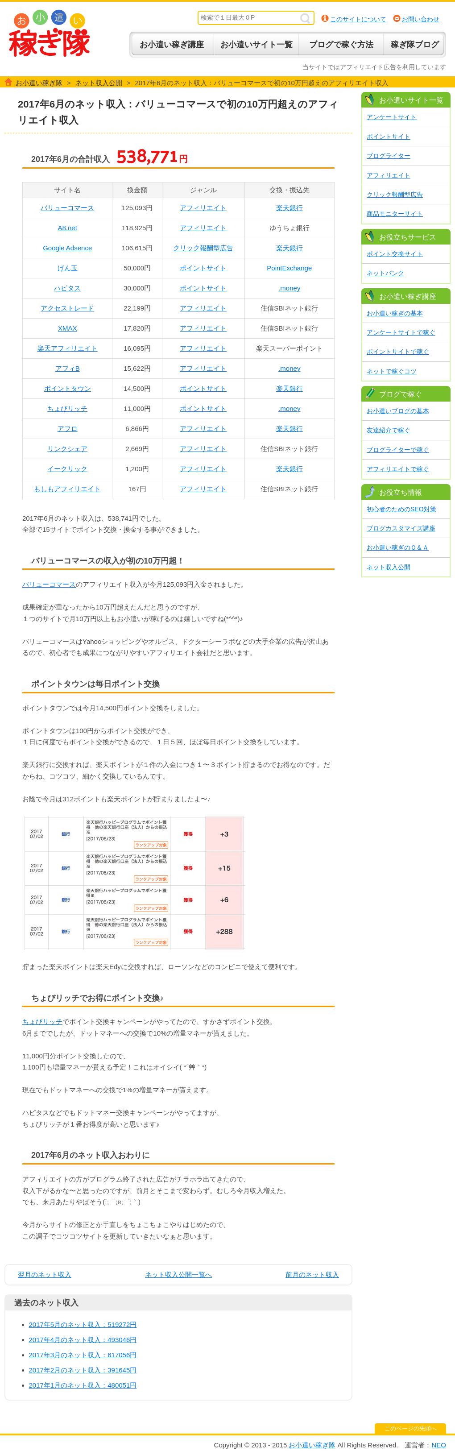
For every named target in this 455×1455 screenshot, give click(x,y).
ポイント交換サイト (395, 253)
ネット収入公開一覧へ (178, 1274)
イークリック (67, 469)
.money (289, 288)
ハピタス (67, 288)
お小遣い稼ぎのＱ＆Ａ (398, 547)
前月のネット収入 (312, 1274)
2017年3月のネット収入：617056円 (83, 1355)
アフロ (68, 428)
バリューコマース (67, 207)
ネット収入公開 (388, 567)
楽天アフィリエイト (67, 348)
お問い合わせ (420, 19)
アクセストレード (67, 308)
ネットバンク (385, 273)
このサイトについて (358, 19)
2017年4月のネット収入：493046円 (83, 1339)
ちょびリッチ (67, 408)
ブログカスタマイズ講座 (401, 528)
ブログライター (388, 155)
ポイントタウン (67, 388)
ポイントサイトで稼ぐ (398, 351)
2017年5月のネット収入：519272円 (83, 1324)
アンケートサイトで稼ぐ (401, 332)
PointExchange (289, 268)
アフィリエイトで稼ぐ (398, 469)
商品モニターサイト (395, 213)
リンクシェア (67, 448)
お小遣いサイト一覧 (256, 44)
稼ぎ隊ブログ (415, 44)
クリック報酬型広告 (203, 248)
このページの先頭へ (411, 1428)
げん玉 (68, 268)
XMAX (67, 328)
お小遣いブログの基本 (398, 411)
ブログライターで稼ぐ (398, 449)
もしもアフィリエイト (67, 489)
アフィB (67, 368)
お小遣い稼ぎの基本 (395, 313)
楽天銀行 (289, 207)
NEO (438, 1445)
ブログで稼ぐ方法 (341, 44)
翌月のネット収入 (44, 1274)
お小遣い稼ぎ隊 (49, 33)
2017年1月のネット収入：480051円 (83, 1385)
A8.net (67, 228)
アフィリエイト (203, 207)
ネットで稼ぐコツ (392, 371)
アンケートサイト (392, 116)
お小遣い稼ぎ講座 (172, 44)
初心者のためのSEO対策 (401, 509)
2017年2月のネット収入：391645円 (83, 1370)
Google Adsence (67, 248)
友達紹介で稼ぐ (388, 430)
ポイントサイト (203, 268)
